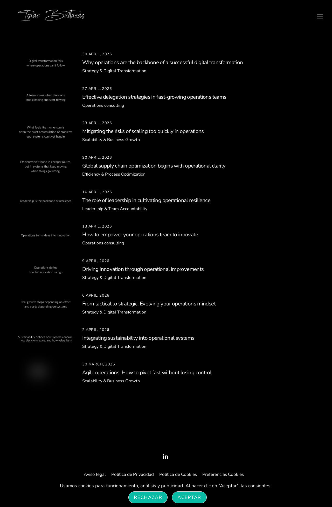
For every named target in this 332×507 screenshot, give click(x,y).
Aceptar (189, 497)
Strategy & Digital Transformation (114, 71)
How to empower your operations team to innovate (140, 234)
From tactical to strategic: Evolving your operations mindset (149, 303)
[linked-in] (165, 456)
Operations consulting (103, 105)
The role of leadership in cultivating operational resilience (146, 200)
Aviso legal (95, 474)
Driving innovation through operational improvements (143, 269)
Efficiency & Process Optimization (114, 174)
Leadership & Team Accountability (114, 209)
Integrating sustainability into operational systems (138, 338)
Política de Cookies (178, 474)
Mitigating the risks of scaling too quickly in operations (143, 131)
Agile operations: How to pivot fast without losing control (146, 372)
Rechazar (148, 497)
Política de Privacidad (132, 474)
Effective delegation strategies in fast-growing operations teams (154, 97)
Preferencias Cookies (223, 474)
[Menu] (319, 16)
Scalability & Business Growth (111, 140)
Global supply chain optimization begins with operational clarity (153, 165)
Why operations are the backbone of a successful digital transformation (162, 62)
